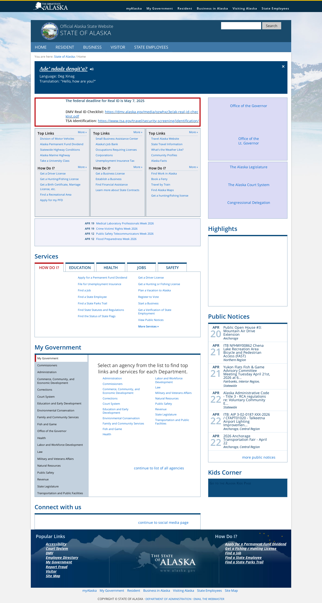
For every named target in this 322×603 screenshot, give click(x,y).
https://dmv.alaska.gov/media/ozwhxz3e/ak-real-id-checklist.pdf (132, 114)
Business (92, 47)
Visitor (118, 47)
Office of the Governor (51, 431)
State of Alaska (51, 6)
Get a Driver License (151, 277)
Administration (47, 372)
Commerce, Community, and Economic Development (55, 381)
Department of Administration (168, 599)
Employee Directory (62, 557)
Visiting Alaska (245, 8)
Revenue (43, 479)
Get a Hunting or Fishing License (159, 284)
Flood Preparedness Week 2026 (116, 239)
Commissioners (47, 365)
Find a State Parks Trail (92, 303)
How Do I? (49, 267)
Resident (185, 8)
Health (111, 267)
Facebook (42, 521)
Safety (172, 267)
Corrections (44, 389)
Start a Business (148, 303)
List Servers (113, 521)
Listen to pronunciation (90, 68)
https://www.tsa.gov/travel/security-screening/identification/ (148, 120)
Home (41, 47)
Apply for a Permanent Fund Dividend (102, 277)
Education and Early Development (59, 403)
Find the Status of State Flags (96, 316)
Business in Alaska (212, 8)
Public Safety (45, 472)
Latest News (56, 232)
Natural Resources (49, 465)
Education (80, 267)
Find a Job (84, 290)
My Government (159, 8)
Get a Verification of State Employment (154, 311)
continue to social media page (163, 522)
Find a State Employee (92, 297)
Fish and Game (47, 424)
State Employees (275, 8)
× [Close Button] (283, 66)
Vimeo (77, 521)
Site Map (53, 575)
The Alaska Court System (248, 189)
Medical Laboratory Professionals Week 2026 (125, 223)
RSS (101, 521)
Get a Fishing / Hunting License (250, 548)
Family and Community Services (58, 417)
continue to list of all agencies (159, 468)
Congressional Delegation (248, 207)
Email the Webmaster (209, 599)
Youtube (89, 521)
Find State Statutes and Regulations (101, 310)
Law (40, 452)
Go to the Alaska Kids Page (230, 483)
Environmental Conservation (55, 410)
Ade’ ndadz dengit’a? (63, 68)
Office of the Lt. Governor (248, 147)
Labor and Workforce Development (60, 445)
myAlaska (134, 8)
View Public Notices (151, 320)
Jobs (141, 267)
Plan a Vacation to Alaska (154, 290)
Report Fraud (56, 566)
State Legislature (48, 486)
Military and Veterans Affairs (55, 459)
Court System (46, 396)
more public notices (258, 457)
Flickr (66, 521)
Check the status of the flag (271, 89)
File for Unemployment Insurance (99, 284)
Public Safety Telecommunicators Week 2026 (124, 233)
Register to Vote (148, 297)
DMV (49, 553)
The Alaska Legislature (248, 171)
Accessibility (56, 544)
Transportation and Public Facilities (60, 493)
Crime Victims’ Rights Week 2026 (116, 228)
